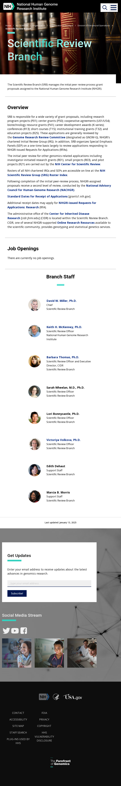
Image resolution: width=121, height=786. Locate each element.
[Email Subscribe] (49, 583)
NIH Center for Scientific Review (77, 164)
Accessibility (18, 719)
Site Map (18, 726)
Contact (18, 713)
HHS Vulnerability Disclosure (44, 736)
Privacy (44, 719)
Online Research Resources (76, 222)
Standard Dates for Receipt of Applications (37, 196)
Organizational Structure (61, 25)
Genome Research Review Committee (39, 137)
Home (8, 25)
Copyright (44, 726)
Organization (39, 25)
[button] (113, 7)
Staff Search (18, 732)
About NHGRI (22, 25)
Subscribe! (17, 593)
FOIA (44, 713)
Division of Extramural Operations (94, 25)
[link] (6, 630)
